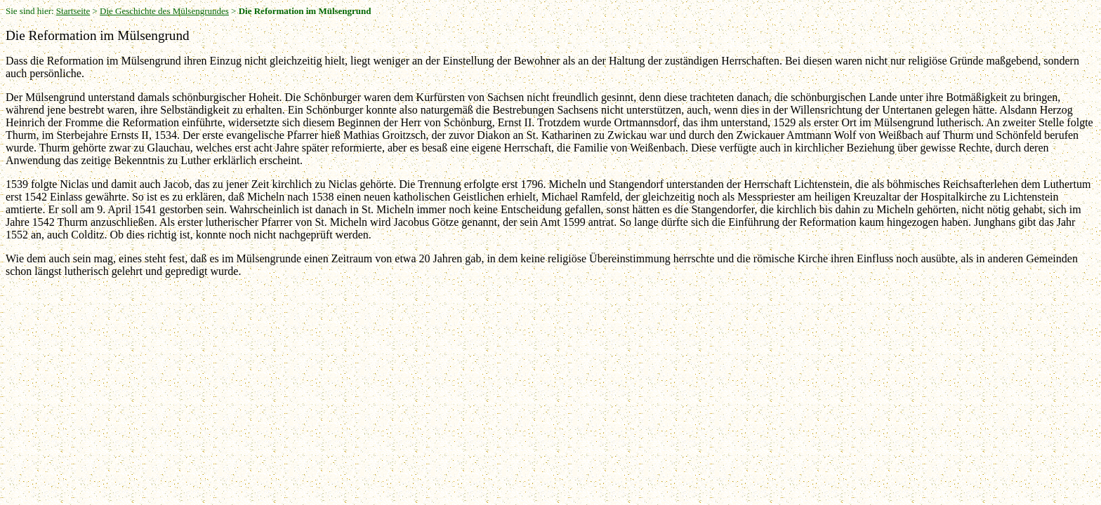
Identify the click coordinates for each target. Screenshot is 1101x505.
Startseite (73, 11)
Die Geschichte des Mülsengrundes (164, 11)
